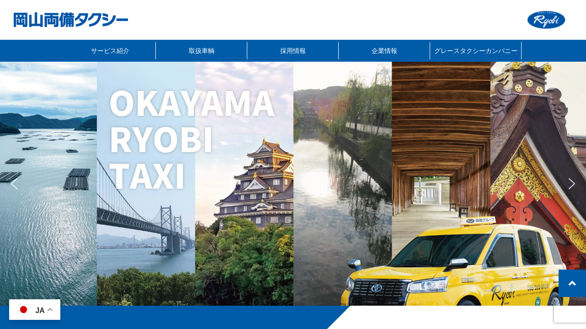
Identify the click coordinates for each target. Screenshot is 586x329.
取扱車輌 (201, 50)
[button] (14, 183)
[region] (293, 184)
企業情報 (384, 50)
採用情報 (293, 50)
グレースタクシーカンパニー (475, 50)
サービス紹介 (110, 50)
